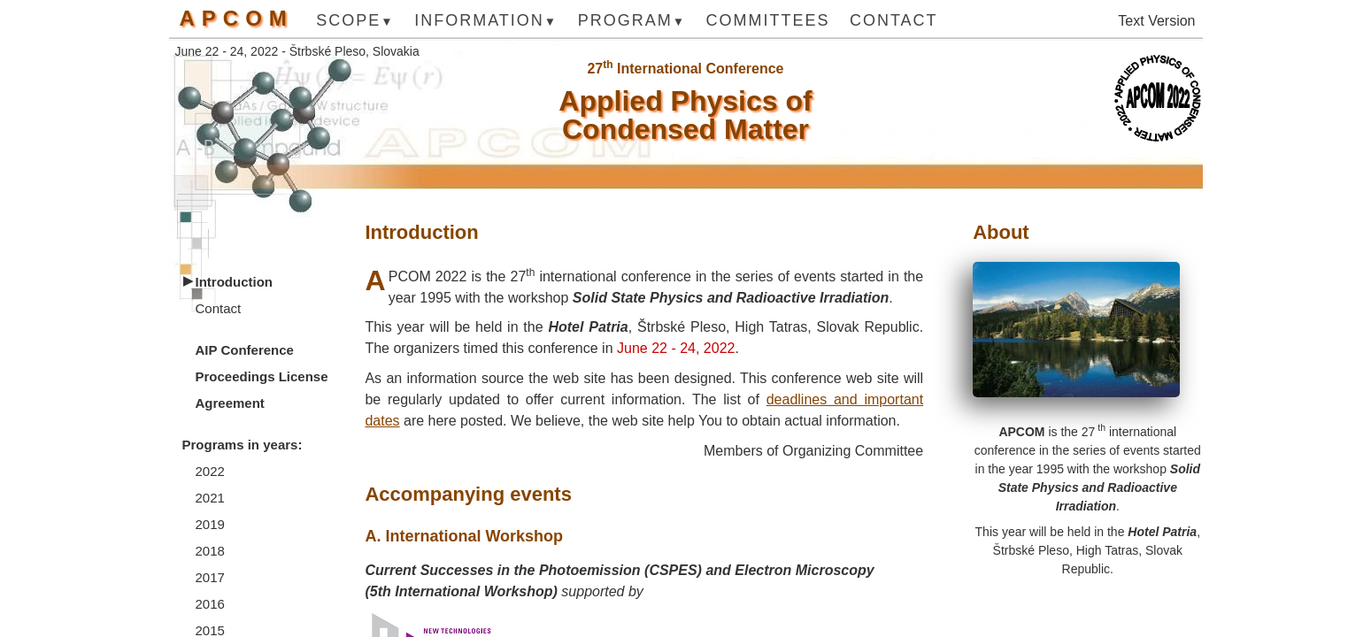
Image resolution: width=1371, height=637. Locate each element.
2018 (210, 550)
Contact (894, 20)
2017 (210, 577)
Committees (767, 20)
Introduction (234, 281)
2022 (210, 471)
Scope (348, 20)
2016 (210, 603)
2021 (210, 497)
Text (1131, 20)
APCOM (237, 18)
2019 (210, 524)
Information (479, 20)
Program (625, 20)
